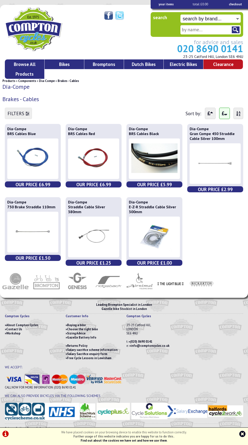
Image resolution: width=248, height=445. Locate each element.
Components (27, 81)
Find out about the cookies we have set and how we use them (124, 440)
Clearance (223, 64)
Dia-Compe (47, 81)
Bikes (64, 64)
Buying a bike (76, 325)
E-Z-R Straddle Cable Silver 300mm (152, 209)
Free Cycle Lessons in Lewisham (89, 358)
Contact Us (14, 329)
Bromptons (104, 64)
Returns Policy (77, 346)
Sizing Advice (76, 333)
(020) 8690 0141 (141, 342)
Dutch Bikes (144, 64)
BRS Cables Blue (21, 133)
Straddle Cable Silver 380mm (86, 209)
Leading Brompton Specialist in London (124, 305)
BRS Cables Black (144, 133)
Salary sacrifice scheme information (92, 350)
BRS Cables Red (81, 133)
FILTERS (18, 113)
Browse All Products (25, 69)
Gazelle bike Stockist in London (124, 309)
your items (166, 4)
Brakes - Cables (68, 81)
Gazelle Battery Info (81, 337)
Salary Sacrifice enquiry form (87, 354)
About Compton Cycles (22, 325)
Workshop (13, 333)
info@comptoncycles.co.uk (150, 346)
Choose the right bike (82, 329)
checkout (235, 4)
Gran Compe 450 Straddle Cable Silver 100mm (212, 136)
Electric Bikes (183, 64)
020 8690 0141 (210, 48)
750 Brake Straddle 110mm (31, 206)
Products (8, 81)
